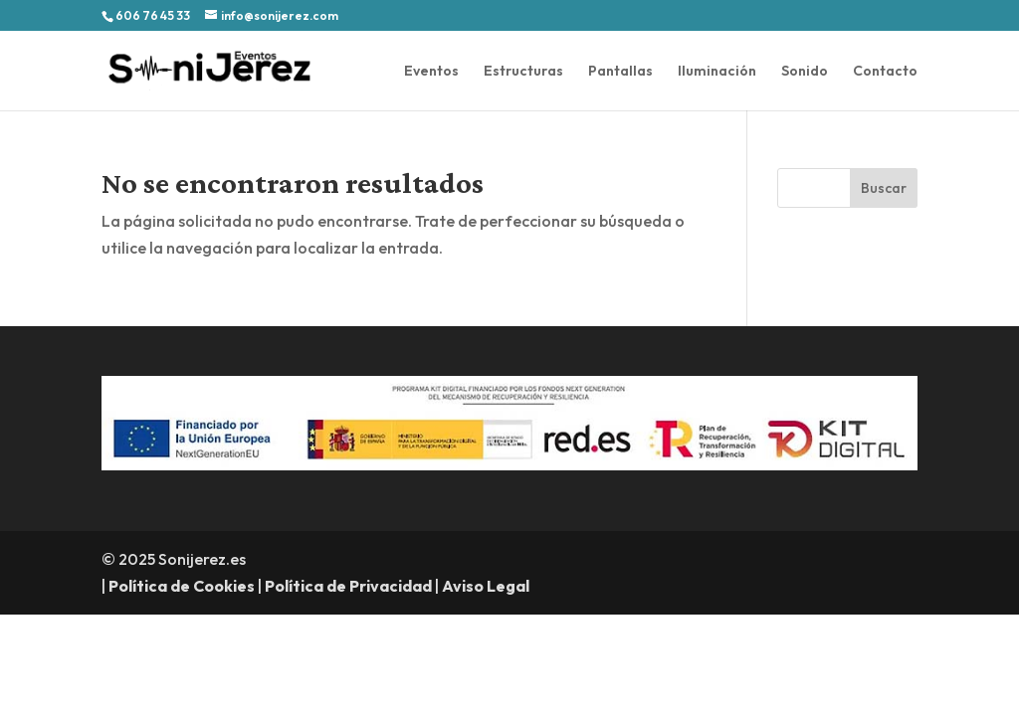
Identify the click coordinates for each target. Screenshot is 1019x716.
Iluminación (717, 72)
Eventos (431, 72)
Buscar (884, 188)
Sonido (804, 72)
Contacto (885, 72)
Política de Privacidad (348, 586)
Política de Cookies (181, 586)
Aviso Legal (485, 586)
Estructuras (523, 72)
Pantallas (620, 72)
